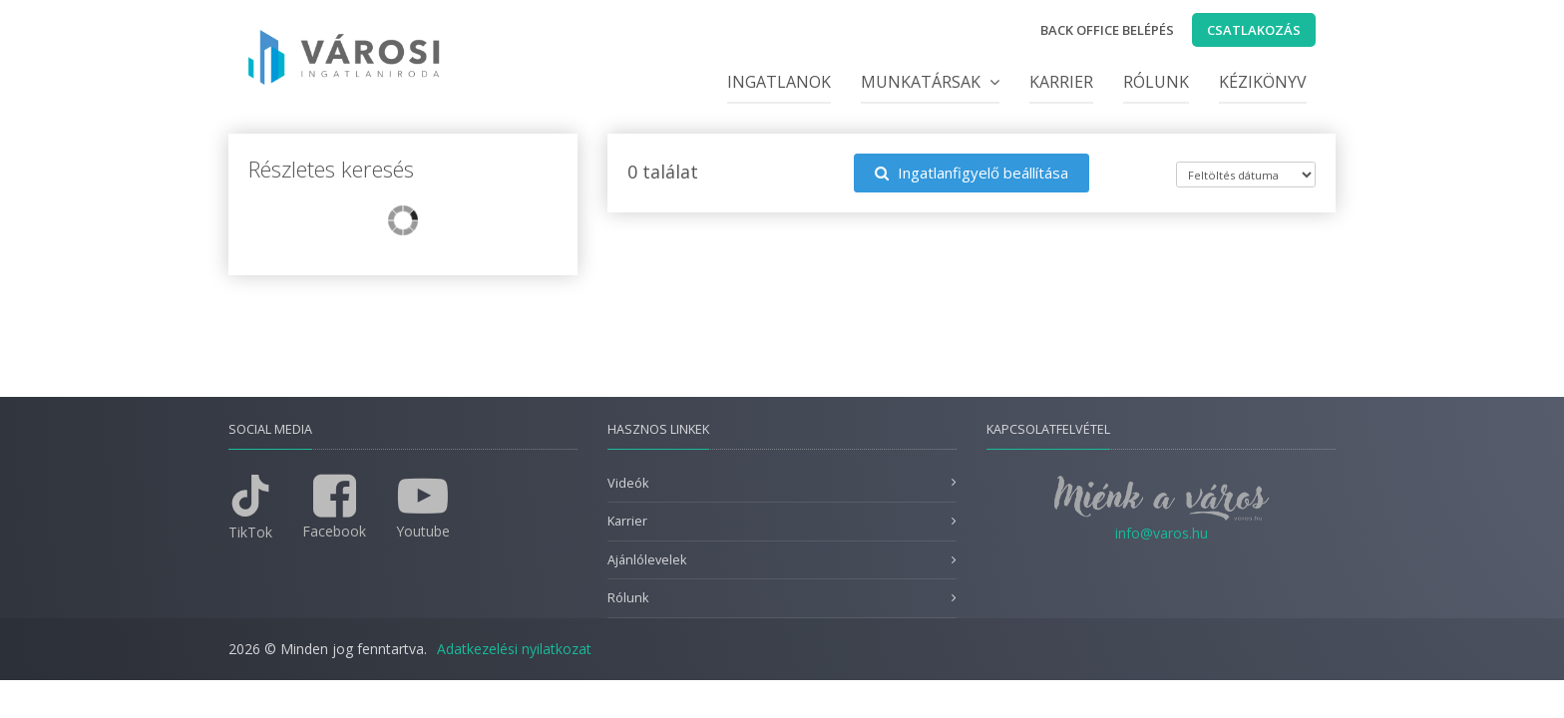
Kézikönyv (1263, 82)
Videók (627, 483)
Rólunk (1156, 82)
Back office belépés (1107, 30)
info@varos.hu (1161, 533)
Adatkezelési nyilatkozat (514, 648)
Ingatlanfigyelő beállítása (971, 172)
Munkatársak (930, 82)
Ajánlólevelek (646, 559)
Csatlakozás (1254, 30)
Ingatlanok (779, 82)
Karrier (1061, 82)
